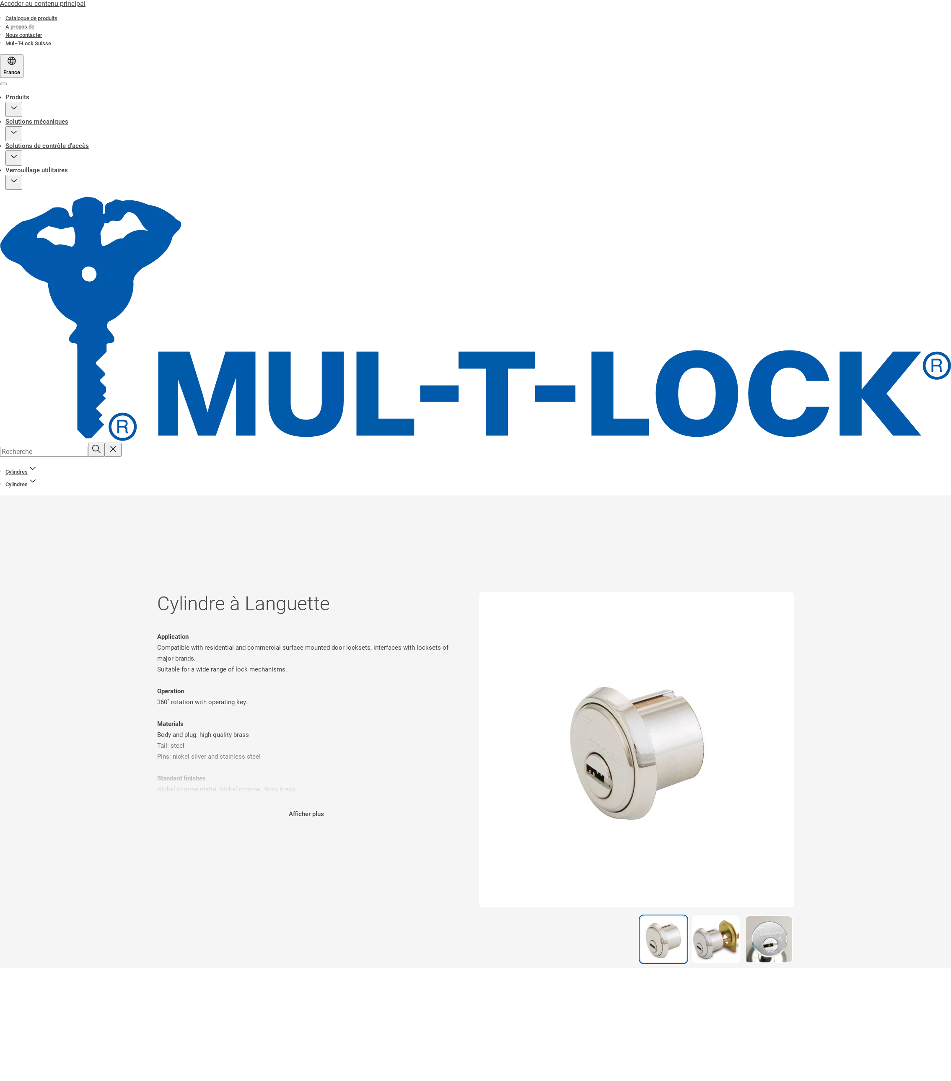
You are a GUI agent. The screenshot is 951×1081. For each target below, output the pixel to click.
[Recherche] (96, 450)
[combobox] (44, 452)
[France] (11, 66)
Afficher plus (306, 814)
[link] (31, 18)
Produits (17, 97)
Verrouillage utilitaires (36, 170)
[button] (13, 109)
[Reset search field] (113, 450)
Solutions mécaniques (36, 121)
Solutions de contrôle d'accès (47, 146)
